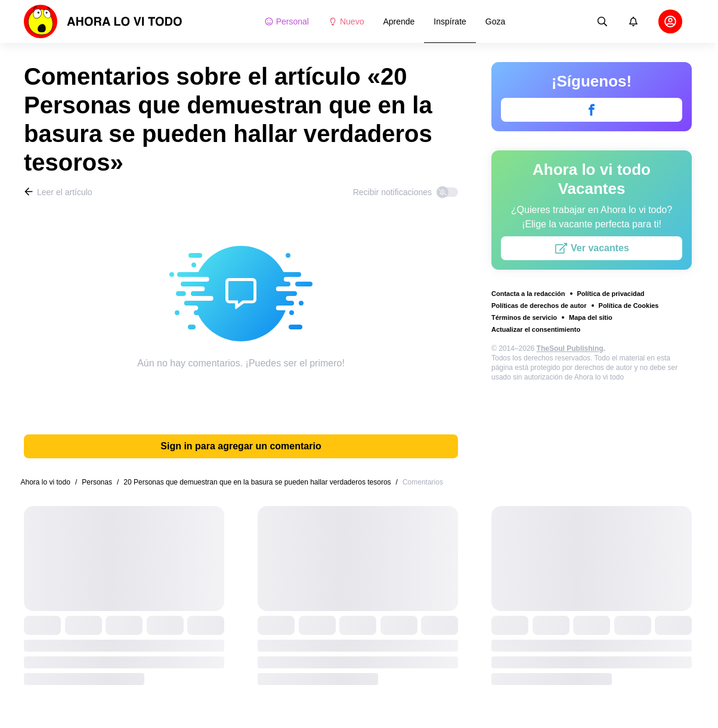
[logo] (103, 21)
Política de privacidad (611, 293)
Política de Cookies (629, 305)
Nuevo (346, 21)
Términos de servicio (524, 317)
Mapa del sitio (590, 317)
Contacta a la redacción (528, 293)
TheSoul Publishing (570, 348)
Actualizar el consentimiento (535, 329)
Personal (286, 21)
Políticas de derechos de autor (539, 305)
